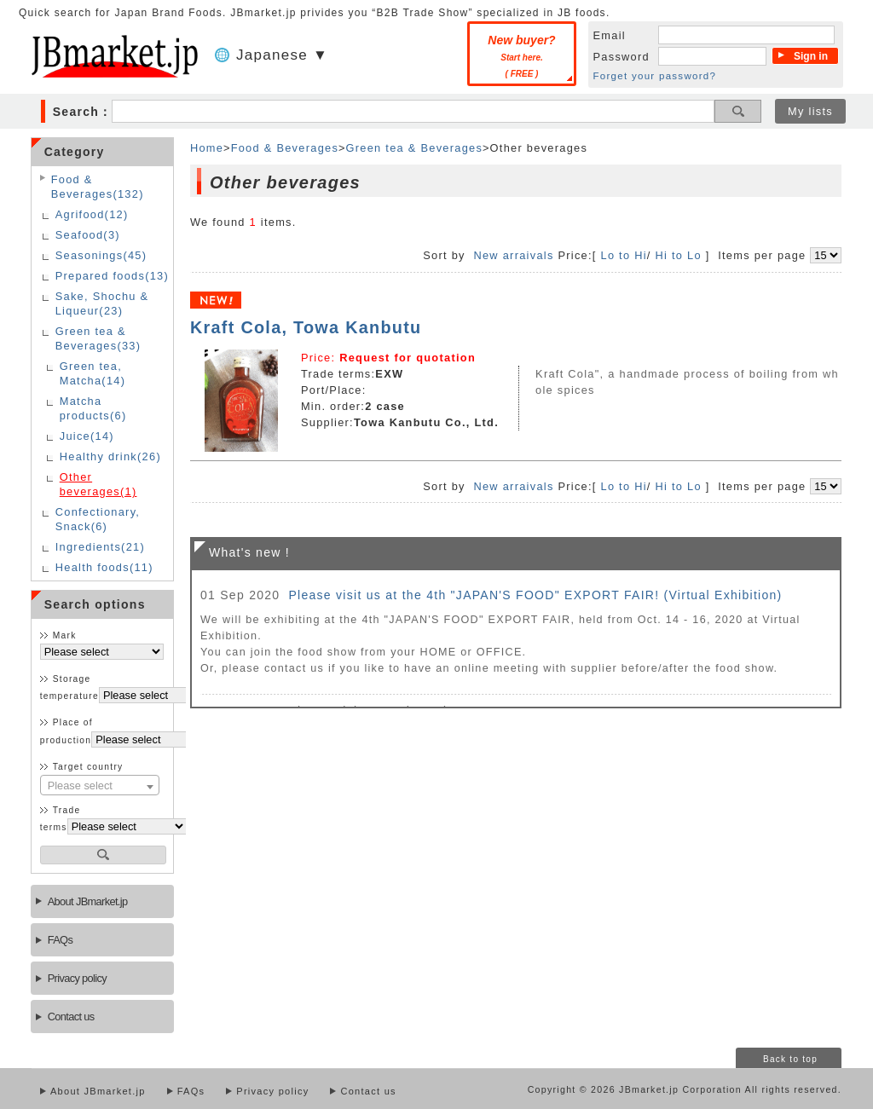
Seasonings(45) (101, 255)
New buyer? (521, 55)
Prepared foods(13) (112, 275)
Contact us (71, 1016)
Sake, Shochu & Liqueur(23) (102, 303)
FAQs (60, 939)
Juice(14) (87, 436)
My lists (810, 111)
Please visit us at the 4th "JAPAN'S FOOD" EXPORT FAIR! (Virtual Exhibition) (535, 595)
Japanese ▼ (282, 55)
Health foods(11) (104, 567)
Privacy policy (77, 978)
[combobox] (99, 785)
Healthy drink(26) (110, 456)
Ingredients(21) (100, 546)
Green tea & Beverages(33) (98, 338)
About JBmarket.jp (88, 901)
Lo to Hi (623, 255)
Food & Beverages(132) (97, 186)
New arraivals (513, 255)
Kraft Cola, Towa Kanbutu (306, 327)
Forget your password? (655, 76)
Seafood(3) (87, 234)
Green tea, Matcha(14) (93, 373)
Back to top (790, 1059)
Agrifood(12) (92, 214)
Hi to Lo (679, 255)
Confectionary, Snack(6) (97, 519)
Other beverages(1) (98, 484)
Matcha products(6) (93, 408)
